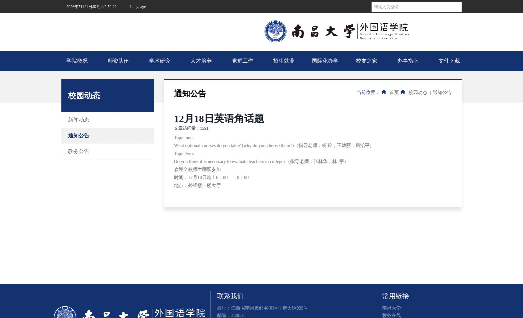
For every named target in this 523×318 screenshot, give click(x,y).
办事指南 (408, 61)
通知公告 (78, 135)
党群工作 (242, 61)
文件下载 (449, 61)
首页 (394, 92)
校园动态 (418, 92)
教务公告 (78, 151)
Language (138, 6)
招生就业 (284, 61)
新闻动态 (78, 120)
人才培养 (201, 61)
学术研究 (159, 61)
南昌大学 (141, 20)
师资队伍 (118, 61)
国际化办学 (325, 61)
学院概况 (77, 61)
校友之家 (366, 61)
